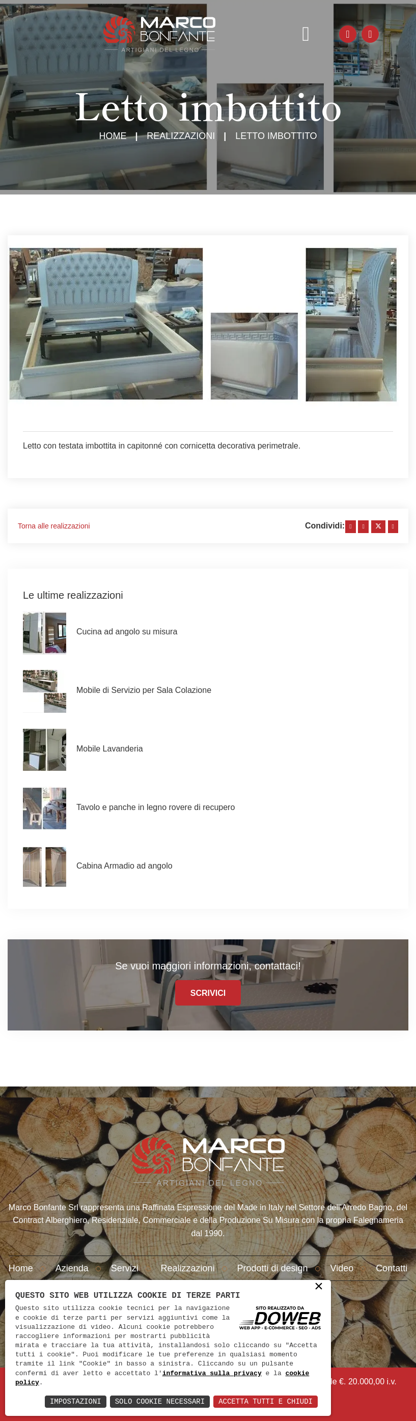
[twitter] (378, 526)
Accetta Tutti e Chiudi (265, 1401)
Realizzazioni (181, 136)
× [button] (318, 1287)
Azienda (72, 1268)
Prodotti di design (272, 1268)
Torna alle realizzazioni (54, 526)
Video (342, 1268)
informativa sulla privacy (212, 1373)
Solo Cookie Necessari (160, 1401)
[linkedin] (363, 526)
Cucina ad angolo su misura (126, 631)
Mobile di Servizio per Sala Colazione (143, 690)
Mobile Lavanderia (109, 748)
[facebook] (350, 526)
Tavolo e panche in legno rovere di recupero (155, 807)
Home (112, 136)
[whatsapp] (393, 526)
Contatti (391, 1268)
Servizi (124, 1268)
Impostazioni (75, 1401)
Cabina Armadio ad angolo (124, 865)
